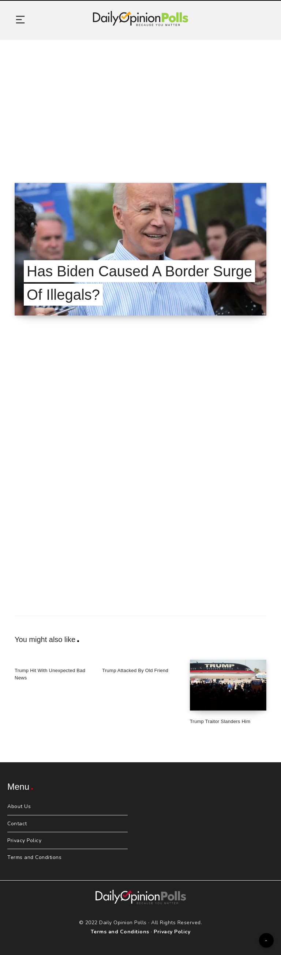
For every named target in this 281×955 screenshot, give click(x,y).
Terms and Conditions (34, 857)
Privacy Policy (24, 840)
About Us (19, 806)
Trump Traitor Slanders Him (220, 721)
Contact (17, 823)
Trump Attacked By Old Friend (135, 670)
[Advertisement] (140, 102)
